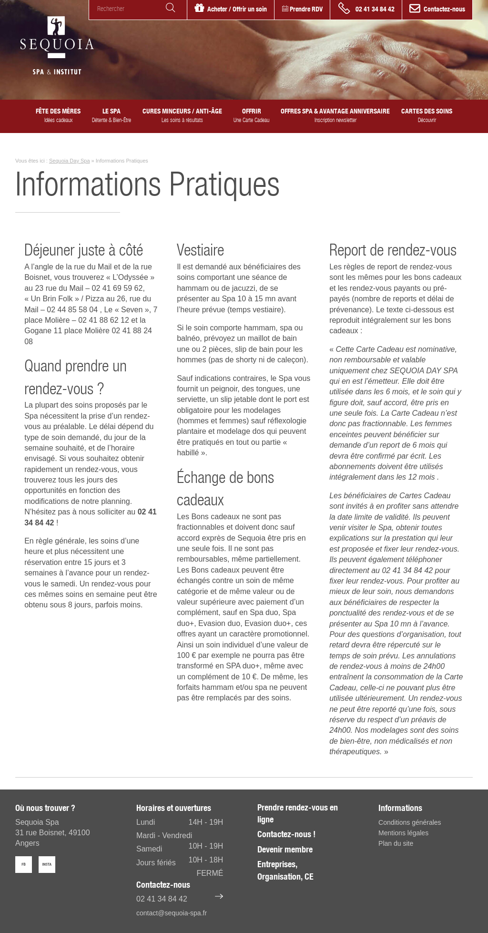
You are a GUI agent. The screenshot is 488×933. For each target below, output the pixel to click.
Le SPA (111, 115)
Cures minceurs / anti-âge (182, 115)
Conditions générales (409, 822)
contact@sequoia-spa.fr (171, 913)
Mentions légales (403, 833)
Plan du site (395, 843)
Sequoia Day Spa (69, 161)
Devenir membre (285, 849)
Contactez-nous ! (286, 834)
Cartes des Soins (426, 115)
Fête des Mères (58, 115)
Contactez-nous (444, 9)
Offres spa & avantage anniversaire (335, 115)
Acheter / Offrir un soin (237, 9)
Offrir (251, 115)
